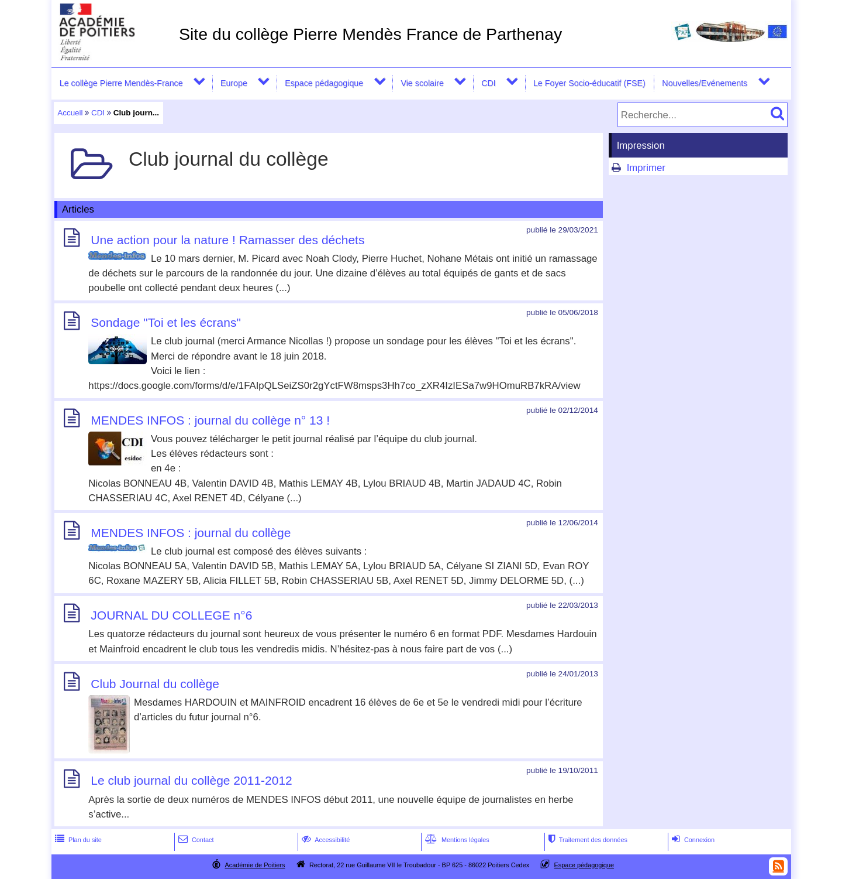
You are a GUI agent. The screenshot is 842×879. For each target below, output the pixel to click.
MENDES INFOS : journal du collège (191, 532)
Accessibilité (324, 839)
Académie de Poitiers (255, 864)
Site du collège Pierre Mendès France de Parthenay (370, 34)
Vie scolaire (422, 83)
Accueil (69, 112)
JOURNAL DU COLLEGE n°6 (171, 615)
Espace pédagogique (324, 83)
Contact (195, 839)
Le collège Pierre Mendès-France (121, 83)
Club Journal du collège (155, 683)
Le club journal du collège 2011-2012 (191, 781)
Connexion (692, 839)
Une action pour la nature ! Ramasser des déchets (227, 240)
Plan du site (77, 839)
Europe (233, 83)
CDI (488, 83)
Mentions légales (456, 839)
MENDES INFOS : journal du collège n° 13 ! (210, 420)
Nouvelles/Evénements (704, 83)
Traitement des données (586, 839)
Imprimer (646, 167)
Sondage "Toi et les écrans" (166, 323)
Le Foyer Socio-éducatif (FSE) (589, 83)
